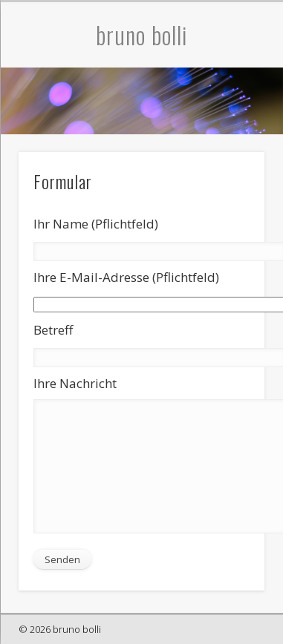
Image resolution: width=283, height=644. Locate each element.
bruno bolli (142, 34)
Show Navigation (255, 133)
